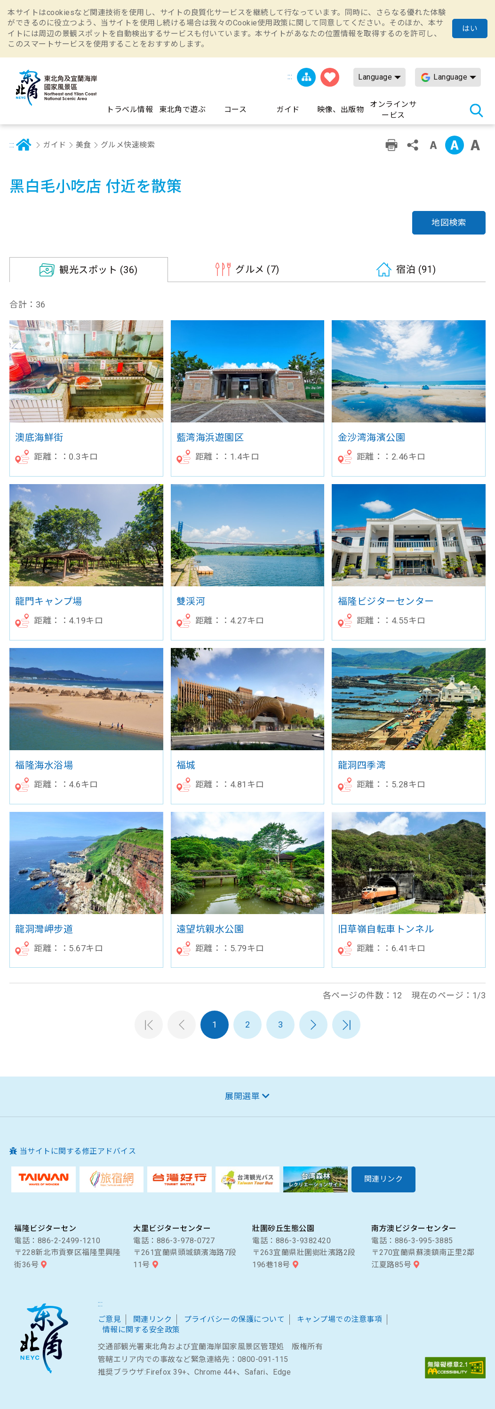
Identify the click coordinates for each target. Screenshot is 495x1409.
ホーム (24, 145)
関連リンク (152, 1319)
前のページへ (182, 1025)
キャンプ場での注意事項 (340, 1319)
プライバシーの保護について (234, 1319)
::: (290, 76)
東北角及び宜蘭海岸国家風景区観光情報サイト (56, 88)
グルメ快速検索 (128, 144)
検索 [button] (476, 110)
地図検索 (448, 222)
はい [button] (470, 28)
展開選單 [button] (242, 1096)
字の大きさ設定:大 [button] (475, 145)
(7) (257, 269)
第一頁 (149, 1025)
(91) (416, 269)
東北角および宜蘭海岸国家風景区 (43, 1338)
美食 (83, 144)
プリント (391, 145)
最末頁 (346, 1025)
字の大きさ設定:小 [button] (433, 145)
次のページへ (313, 1025)
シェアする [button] (412, 145)
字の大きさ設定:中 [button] (454, 145)
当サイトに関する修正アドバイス (78, 1151)
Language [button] (375, 77)
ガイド (54, 144)
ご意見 (109, 1319)
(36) (98, 269)
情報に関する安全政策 (141, 1329)
